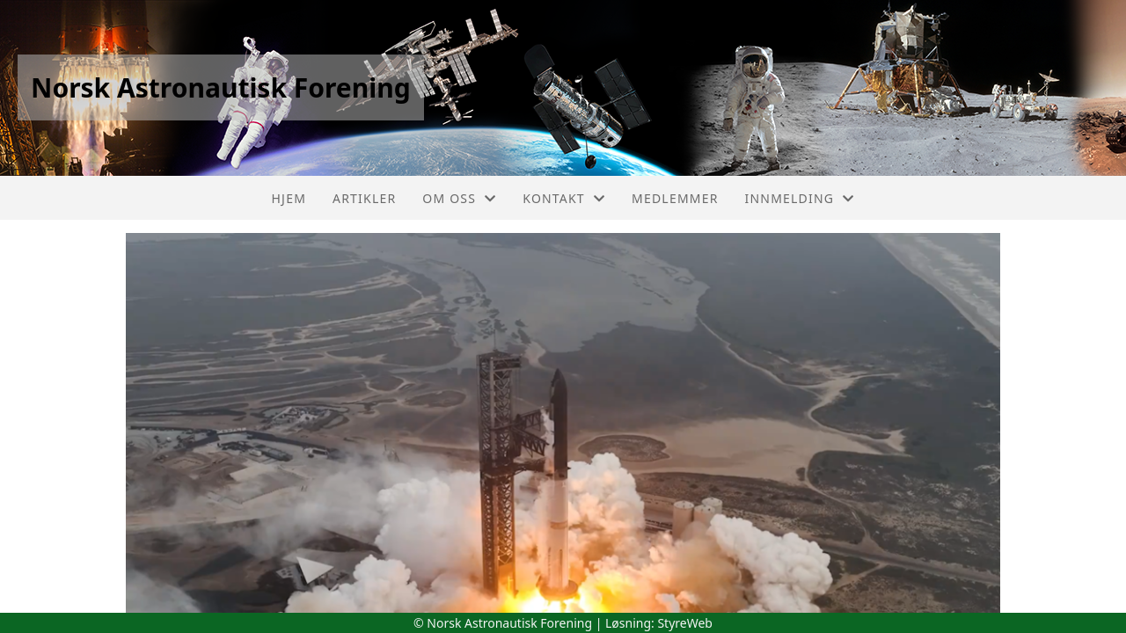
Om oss (459, 198)
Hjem (289, 198)
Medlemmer (675, 198)
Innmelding (800, 198)
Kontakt (564, 198)
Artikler (364, 198)
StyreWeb (685, 623)
